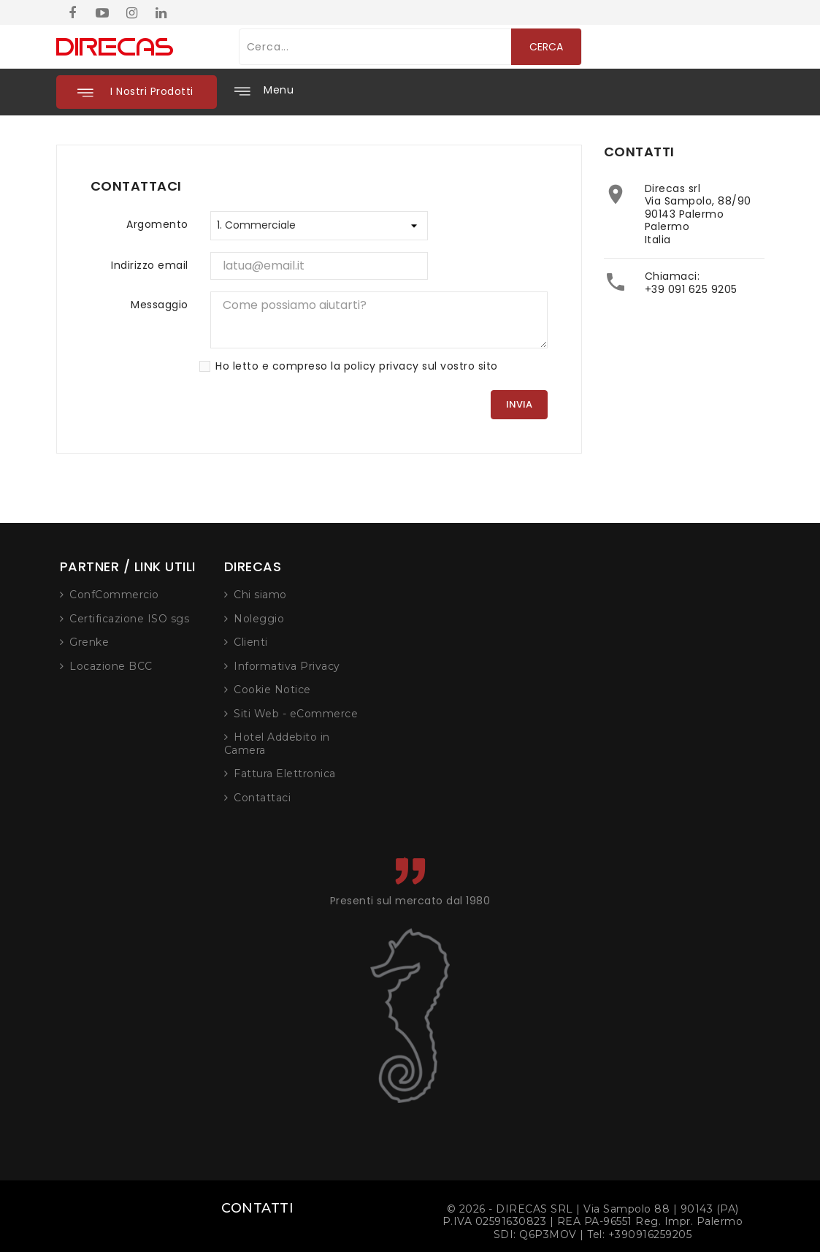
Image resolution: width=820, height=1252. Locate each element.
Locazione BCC (330, 666)
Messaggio (159, 304)
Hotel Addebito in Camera (496, 743)
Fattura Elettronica (504, 773)
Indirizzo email (149, 265)
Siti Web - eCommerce (515, 713)
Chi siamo (479, 594)
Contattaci (481, 797)
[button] (136, 92)
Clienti (470, 642)
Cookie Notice (491, 689)
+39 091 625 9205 (691, 289)
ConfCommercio (333, 594)
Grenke (308, 642)
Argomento (157, 224)
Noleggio (478, 618)
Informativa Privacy (506, 666)
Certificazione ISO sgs (348, 618)
